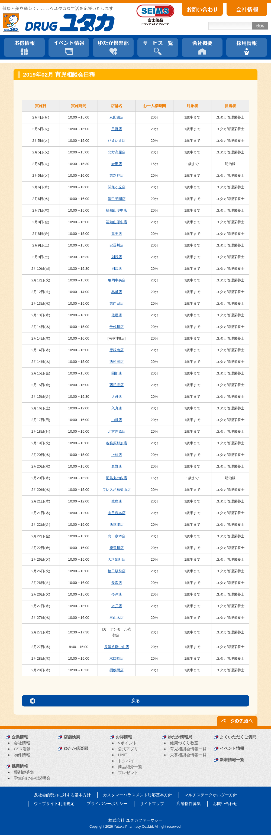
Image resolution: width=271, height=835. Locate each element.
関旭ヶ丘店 (116, 187)
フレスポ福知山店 (116, 490)
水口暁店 (116, 658)
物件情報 (22, 754)
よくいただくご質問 (238, 737)
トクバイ (126, 760)
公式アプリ (128, 749)
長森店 (116, 583)
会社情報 (22, 743)
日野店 (116, 129)
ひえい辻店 (116, 141)
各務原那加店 (116, 443)
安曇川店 (116, 245)
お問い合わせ (225, 803)
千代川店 (116, 327)
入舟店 (116, 397)
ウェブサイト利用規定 (54, 803)
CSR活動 (22, 749)
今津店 (116, 594)
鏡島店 (116, 501)
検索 (260, 25)
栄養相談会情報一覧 (188, 754)
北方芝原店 (116, 431)
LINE (122, 754)
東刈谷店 (116, 175)
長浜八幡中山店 (116, 647)
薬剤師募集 (24, 772)
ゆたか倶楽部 (76, 748)
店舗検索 (72, 737)
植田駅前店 (116, 571)
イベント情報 (232, 748)
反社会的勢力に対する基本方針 (62, 795)
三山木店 (116, 618)
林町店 (116, 292)
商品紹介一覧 (130, 766)
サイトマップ (152, 803)
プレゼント (128, 772)
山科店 (116, 420)
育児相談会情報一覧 (188, 749)
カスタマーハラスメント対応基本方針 (137, 795)
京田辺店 (116, 117)
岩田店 (116, 164)
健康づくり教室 (184, 743)
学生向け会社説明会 (32, 778)
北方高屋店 (116, 152)
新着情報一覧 (232, 759)
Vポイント (127, 743)
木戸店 (116, 606)
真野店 (116, 466)
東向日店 (116, 303)
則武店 (116, 257)
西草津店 (116, 524)
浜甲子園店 (116, 199)
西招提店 (116, 362)
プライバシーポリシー (107, 803)
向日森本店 (116, 513)
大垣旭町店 (116, 559)
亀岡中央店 (116, 280)
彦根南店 (116, 350)
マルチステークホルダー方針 (210, 795)
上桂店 (116, 455)
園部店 (116, 373)
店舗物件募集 (188, 803)
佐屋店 (116, 315)
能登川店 (116, 548)
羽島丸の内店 (116, 478)
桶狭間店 (116, 670)
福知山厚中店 (116, 210)
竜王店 (116, 234)
